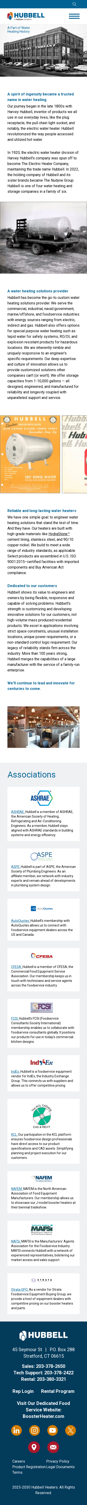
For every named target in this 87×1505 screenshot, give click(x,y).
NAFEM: (17, 1189)
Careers (18, 1461)
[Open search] (74, 4)
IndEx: (15, 1071)
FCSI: (15, 1018)
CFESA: (17, 967)
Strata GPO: (20, 1289)
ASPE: (16, 867)
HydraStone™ (59, 534)
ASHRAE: (18, 812)
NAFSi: (16, 1241)
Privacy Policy (57, 1461)
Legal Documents (60, 1467)
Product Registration (29, 1467)
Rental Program (57, 1391)
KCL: (14, 1134)
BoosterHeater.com (43, 1416)
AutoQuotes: (20, 921)
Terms (17, 1472)
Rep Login (23, 1391)
